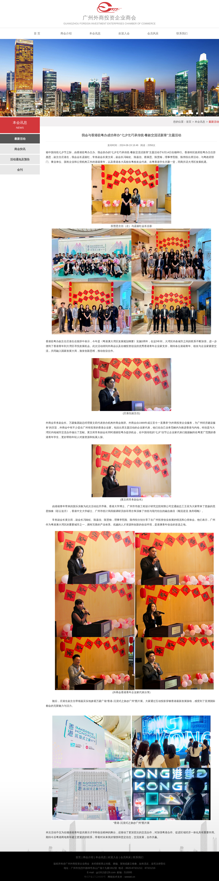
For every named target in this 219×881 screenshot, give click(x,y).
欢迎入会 (124, 33)
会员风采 (152, 33)
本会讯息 (95, 33)
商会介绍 (66, 33)
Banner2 (109, 77)
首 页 (37, 33)
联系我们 (182, 33)
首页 (188, 121)
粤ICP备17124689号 (95, 876)
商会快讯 (19, 149)
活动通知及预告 (20, 159)
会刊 (20, 169)
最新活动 (19, 138)
